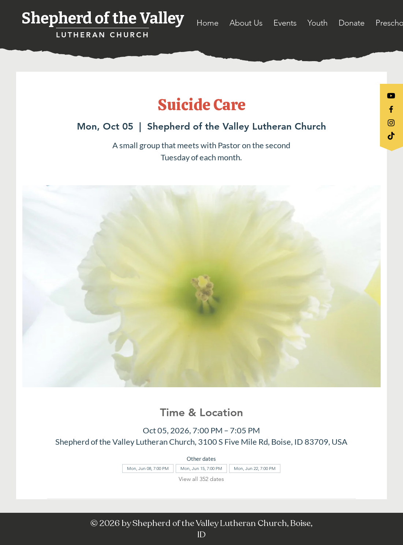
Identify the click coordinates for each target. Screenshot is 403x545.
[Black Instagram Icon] (391, 122)
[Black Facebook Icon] (391, 109)
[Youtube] (391, 95)
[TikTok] (391, 136)
